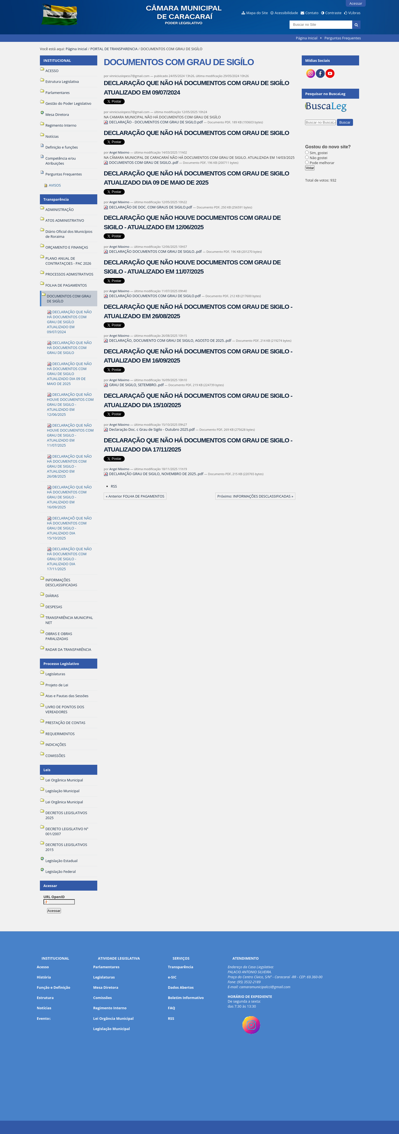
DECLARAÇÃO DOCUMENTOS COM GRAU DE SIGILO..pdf (153, 251)
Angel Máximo (119, 152)
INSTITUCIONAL (57, 60)
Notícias (44, 1007)
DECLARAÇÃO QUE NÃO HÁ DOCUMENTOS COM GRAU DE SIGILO (196, 132)
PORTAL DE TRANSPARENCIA (113, 48)
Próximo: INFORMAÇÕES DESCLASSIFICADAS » (255, 496)
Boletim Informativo (186, 997)
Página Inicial (307, 37)
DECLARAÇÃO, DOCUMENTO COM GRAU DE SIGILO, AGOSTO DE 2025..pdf (168, 340)
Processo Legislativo (61, 663)
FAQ (171, 1007)
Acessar (355, 3)
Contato (312, 12)
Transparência (56, 199)
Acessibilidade (286, 12)
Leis (47, 769)
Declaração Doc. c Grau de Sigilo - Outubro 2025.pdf (150, 429)
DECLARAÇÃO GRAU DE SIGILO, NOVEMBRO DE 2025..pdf (154, 473)
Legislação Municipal (111, 1028)
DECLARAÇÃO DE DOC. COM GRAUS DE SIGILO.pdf (148, 207)
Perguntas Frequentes (342, 37)
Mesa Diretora (105, 987)
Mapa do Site (257, 12)
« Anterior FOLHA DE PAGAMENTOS (135, 496)
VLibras (354, 12)
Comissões (102, 997)
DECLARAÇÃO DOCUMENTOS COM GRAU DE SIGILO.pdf (152, 295)
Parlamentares (106, 966)
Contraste (333, 12)
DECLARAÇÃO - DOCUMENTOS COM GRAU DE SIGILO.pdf (154, 121)
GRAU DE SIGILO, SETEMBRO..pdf (134, 384)
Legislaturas (104, 977)
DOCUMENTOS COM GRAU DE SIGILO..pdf (141, 162)
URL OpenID (54, 896)
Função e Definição (53, 987)
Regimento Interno (109, 1007)
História (44, 977)
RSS (114, 486)
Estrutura (45, 997)
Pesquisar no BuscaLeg (325, 93)
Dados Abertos (181, 987)
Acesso (43, 966)
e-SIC (172, 977)
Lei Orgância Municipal (113, 1018)
